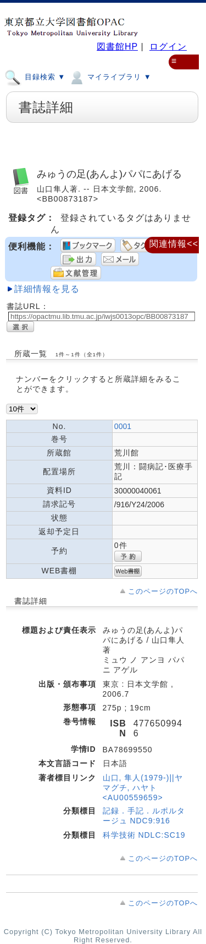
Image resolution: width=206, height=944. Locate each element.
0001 (122, 426)
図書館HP (117, 46)
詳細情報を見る (47, 289)
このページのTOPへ (163, 591)
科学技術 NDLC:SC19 (144, 835)
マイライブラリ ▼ (109, 76)
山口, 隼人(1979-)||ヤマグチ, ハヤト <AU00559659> (143, 787)
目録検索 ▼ (34, 76)
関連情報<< (173, 243)
